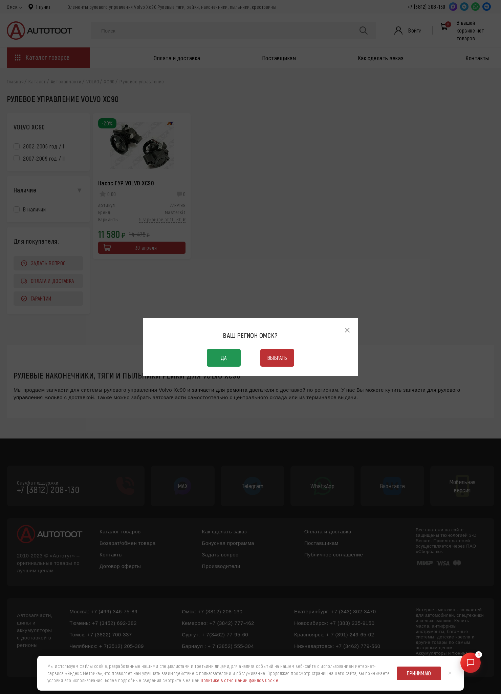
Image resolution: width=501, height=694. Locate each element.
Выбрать (277, 357)
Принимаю (419, 673)
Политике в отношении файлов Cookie (239, 680)
